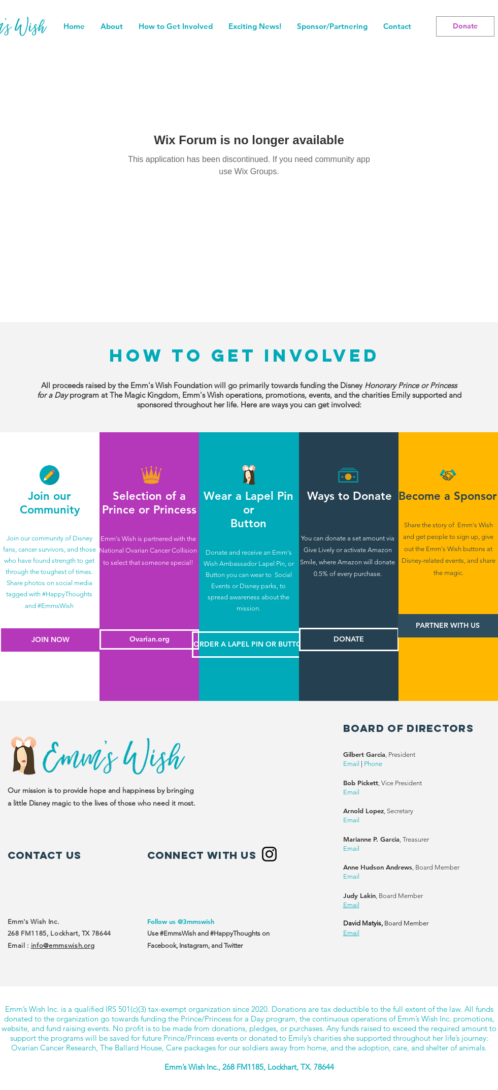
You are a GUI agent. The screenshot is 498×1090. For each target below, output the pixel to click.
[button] (175, 26)
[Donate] (465, 26)
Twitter (233, 945)
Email (351, 763)
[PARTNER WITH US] (448, 625)
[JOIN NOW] (50, 640)
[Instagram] (269, 854)
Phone (373, 763)
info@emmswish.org (63, 945)
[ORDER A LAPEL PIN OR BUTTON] (250, 644)
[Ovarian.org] (149, 639)
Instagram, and (201, 945)
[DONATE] (349, 639)
